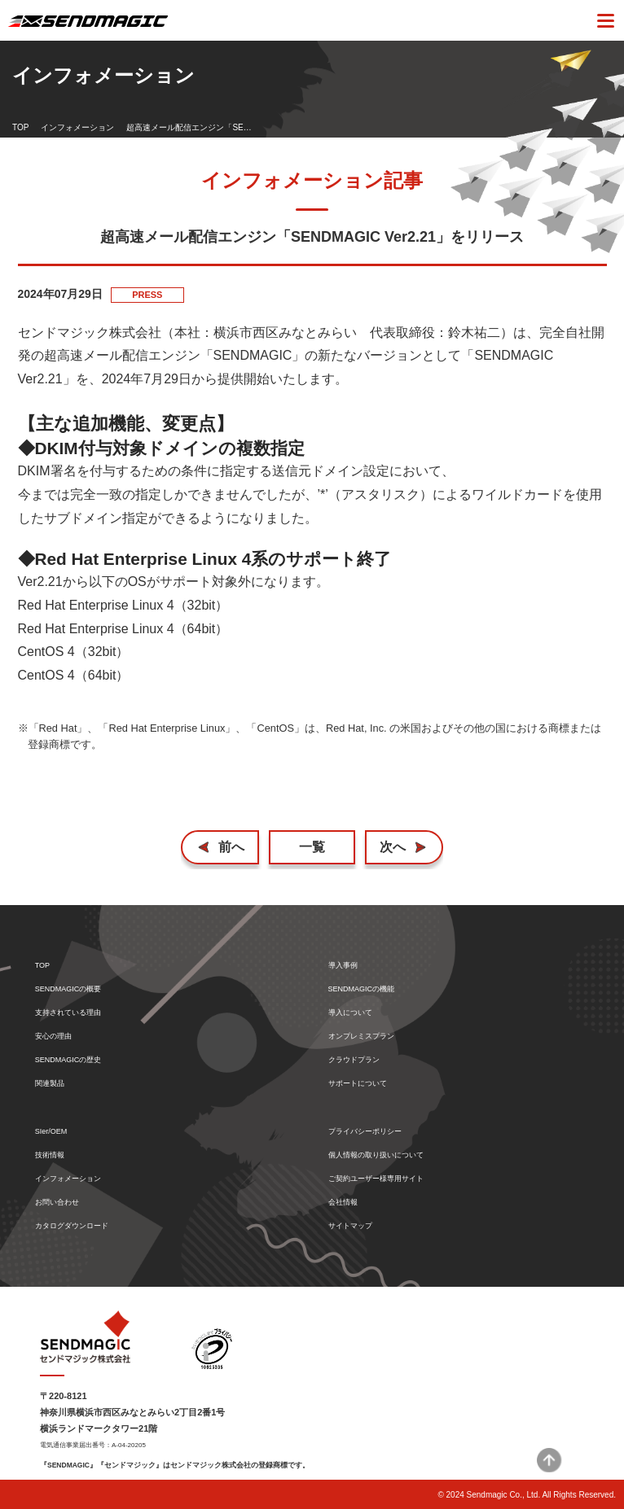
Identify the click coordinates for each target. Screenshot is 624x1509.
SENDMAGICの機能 (361, 989)
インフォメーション (77, 127)
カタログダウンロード (71, 1226)
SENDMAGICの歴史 (68, 1060)
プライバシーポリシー (365, 1131)
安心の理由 (53, 1036)
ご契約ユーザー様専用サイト (376, 1179)
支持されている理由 (68, 1013)
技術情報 (49, 1155)
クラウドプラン (354, 1060)
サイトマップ (350, 1226)
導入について (350, 1013)
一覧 (312, 847)
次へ (393, 847)
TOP (20, 127)
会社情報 (343, 1202)
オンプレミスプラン (361, 1036)
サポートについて (357, 1083)
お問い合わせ (57, 1202)
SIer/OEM (51, 1131)
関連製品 (49, 1083)
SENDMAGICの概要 (68, 989)
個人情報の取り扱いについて (376, 1155)
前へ (231, 847)
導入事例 (343, 965)
